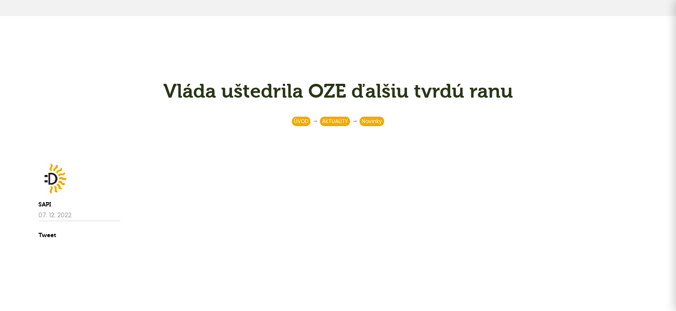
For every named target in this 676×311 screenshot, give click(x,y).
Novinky (372, 121)
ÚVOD (301, 121)
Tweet (47, 235)
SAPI (44, 204)
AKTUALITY (335, 121)
